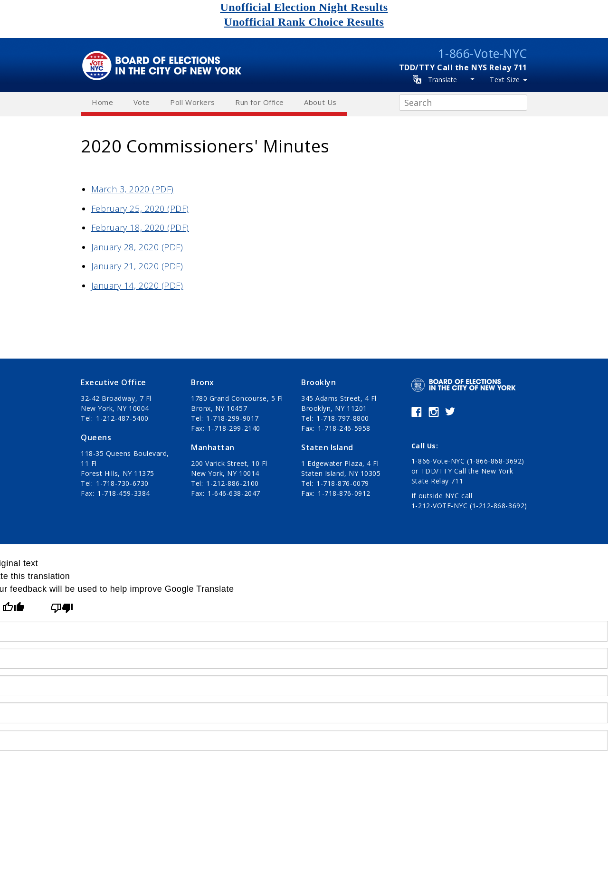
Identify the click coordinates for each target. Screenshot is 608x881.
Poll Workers (192, 102)
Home (102, 102)
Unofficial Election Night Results (304, 7)
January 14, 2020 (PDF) (137, 285)
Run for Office (259, 102)
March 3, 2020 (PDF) (132, 189)
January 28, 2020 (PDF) (137, 247)
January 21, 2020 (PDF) (137, 266)
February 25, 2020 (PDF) (140, 208)
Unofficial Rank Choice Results (304, 22)
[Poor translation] (62, 608)
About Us (320, 102)
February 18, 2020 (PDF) (140, 227)
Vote (141, 102)
